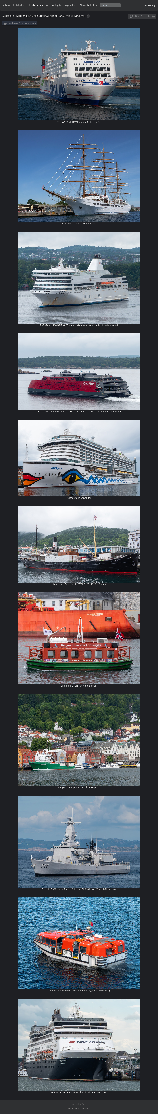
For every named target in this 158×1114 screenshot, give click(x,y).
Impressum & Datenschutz (79, 1108)
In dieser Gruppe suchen (22, 23)
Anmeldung (149, 5)
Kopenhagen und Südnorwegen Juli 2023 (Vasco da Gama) (50, 16)
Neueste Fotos (88, 5)
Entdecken (19, 5)
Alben (6, 5)
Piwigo (84, 1104)
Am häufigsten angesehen (61, 5)
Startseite (8, 16)
